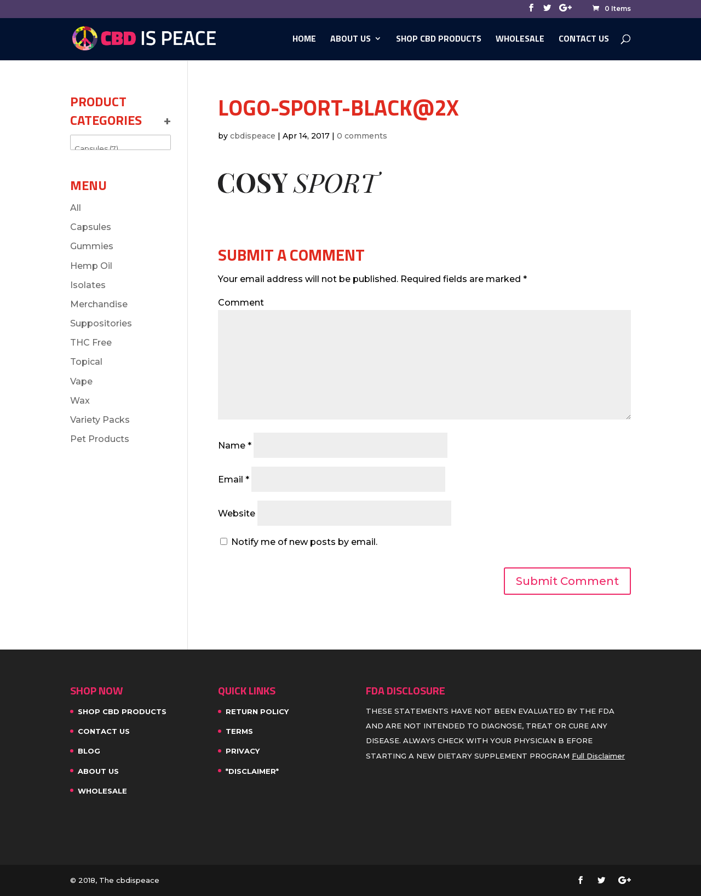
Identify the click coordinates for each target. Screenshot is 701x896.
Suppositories (101, 323)
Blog (89, 750)
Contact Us (584, 40)
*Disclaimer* (252, 771)
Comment (241, 302)
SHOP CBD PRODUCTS (438, 40)
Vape (81, 381)
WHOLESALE (520, 40)
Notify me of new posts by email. (304, 542)
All (75, 208)
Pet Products (99, 439)
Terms (239, 731)
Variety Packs (100, 420)
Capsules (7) (120, 148)
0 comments (362, 136)
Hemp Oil (91, 266)
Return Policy (257, 711)
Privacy (243, 750)
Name (234, 445)
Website (236, 513)
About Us (350, 40)
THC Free (91, 342)
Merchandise (99, 304)
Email (233, 479)
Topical (86, 362)
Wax (80, 400)
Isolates (88, 285)
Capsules (90, 227)
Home (304, 40)
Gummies (91, 246)
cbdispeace (252, 136)
